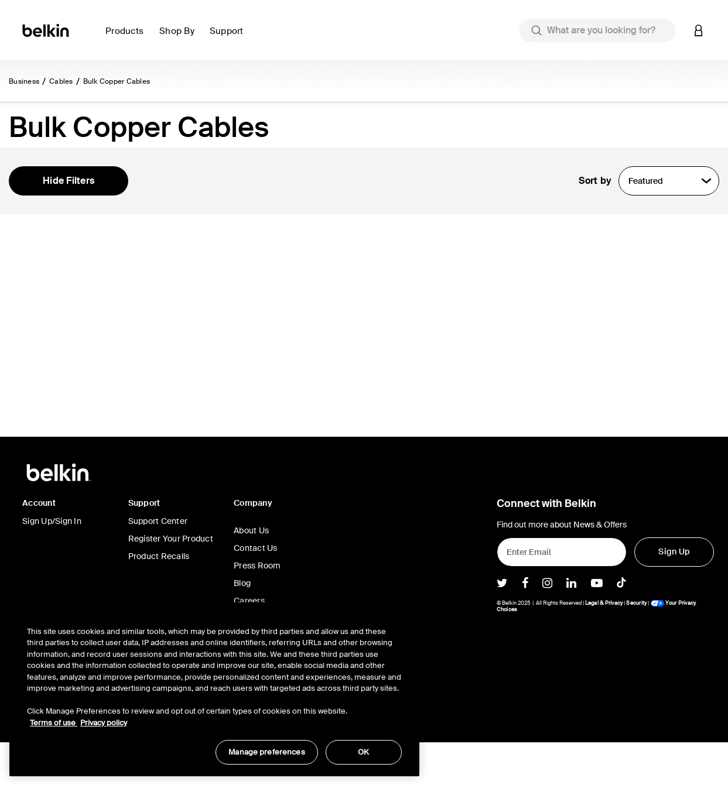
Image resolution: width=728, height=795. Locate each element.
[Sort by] (668, 181)
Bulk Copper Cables (117, 81)
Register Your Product (170, 591)
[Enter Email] (562, 604)
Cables (61, 81)
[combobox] (597, 30)
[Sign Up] (674, 604)
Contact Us (256, 600)
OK (363, 752)
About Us (251, 583)
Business (24, 81)
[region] (214, 689)
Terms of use (53, 723)
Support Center (158, 573)
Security (636, 655)
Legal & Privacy (604, 655)
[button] (128, 38)
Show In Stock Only (70, 236)
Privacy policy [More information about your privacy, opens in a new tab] (103, 723)
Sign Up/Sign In (51, 573)
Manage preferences (266, 752)
